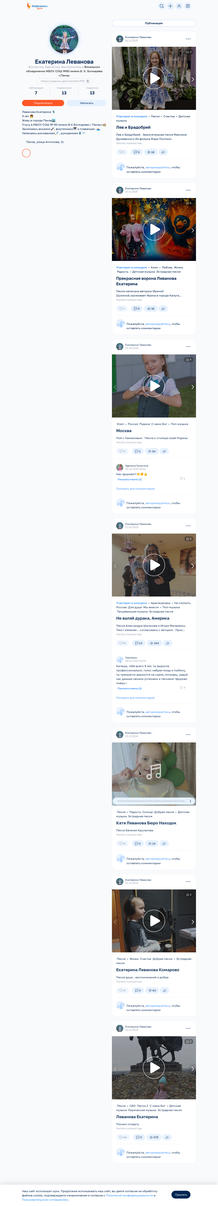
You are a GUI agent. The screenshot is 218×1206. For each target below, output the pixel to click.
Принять (181, 1194)
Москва (124, 430)
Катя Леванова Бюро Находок (148, 822)
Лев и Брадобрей (134, 127)
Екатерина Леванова (138, 37)
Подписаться (43, 103)
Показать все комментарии (135, 489)
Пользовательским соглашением (45, 1199)
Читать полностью (129, 143)
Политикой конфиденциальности (129, 1195)
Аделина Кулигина (136, 465)
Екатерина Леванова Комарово (149, 969)
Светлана (131, 657)
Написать (86, 103)
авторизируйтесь (158, 167)
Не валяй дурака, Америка (144, 618)
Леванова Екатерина (138, 1116)
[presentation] (115, 79)
